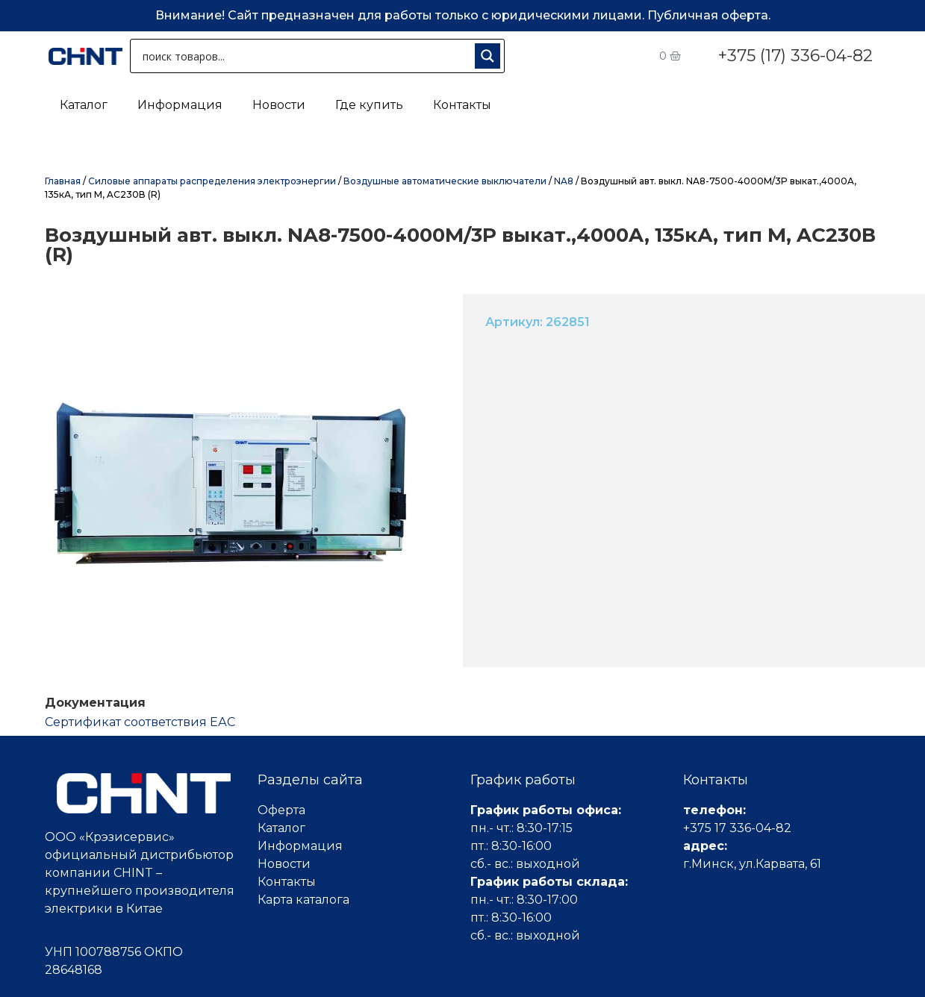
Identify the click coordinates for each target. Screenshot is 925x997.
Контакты (462, 105)
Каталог (84, 105)
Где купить (369, 105)
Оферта (281, 810)
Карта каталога (303, 900)
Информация (179, 105)
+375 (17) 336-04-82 (795, 56)
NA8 (563, 181)
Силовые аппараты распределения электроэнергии (212, 181)
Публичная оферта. (708, 15)
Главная (63, 181)
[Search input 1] (306, 56)
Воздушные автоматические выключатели (444, 181)
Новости (278, 105)
